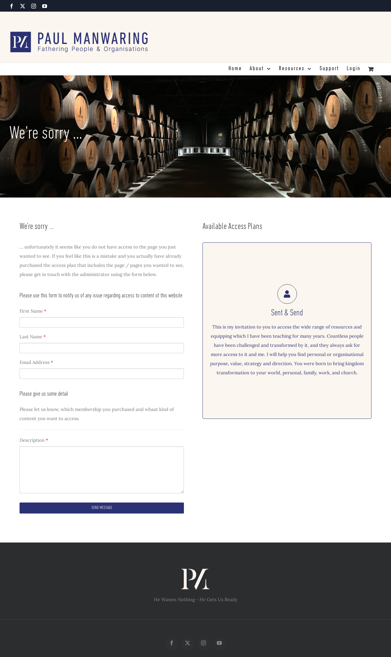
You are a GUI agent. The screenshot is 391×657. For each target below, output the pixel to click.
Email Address (36, 362)
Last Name (33, 336)
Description (34, 440)
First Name (33, 311)
